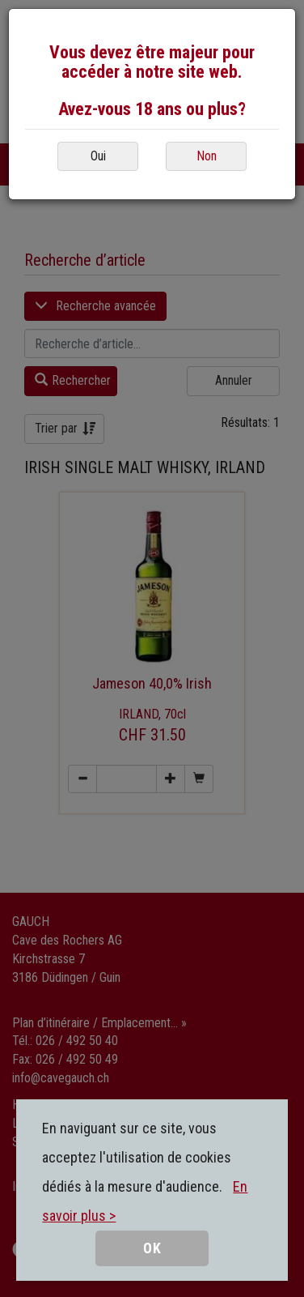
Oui (98, 156)
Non (206, 156)
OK (152, 1247)
